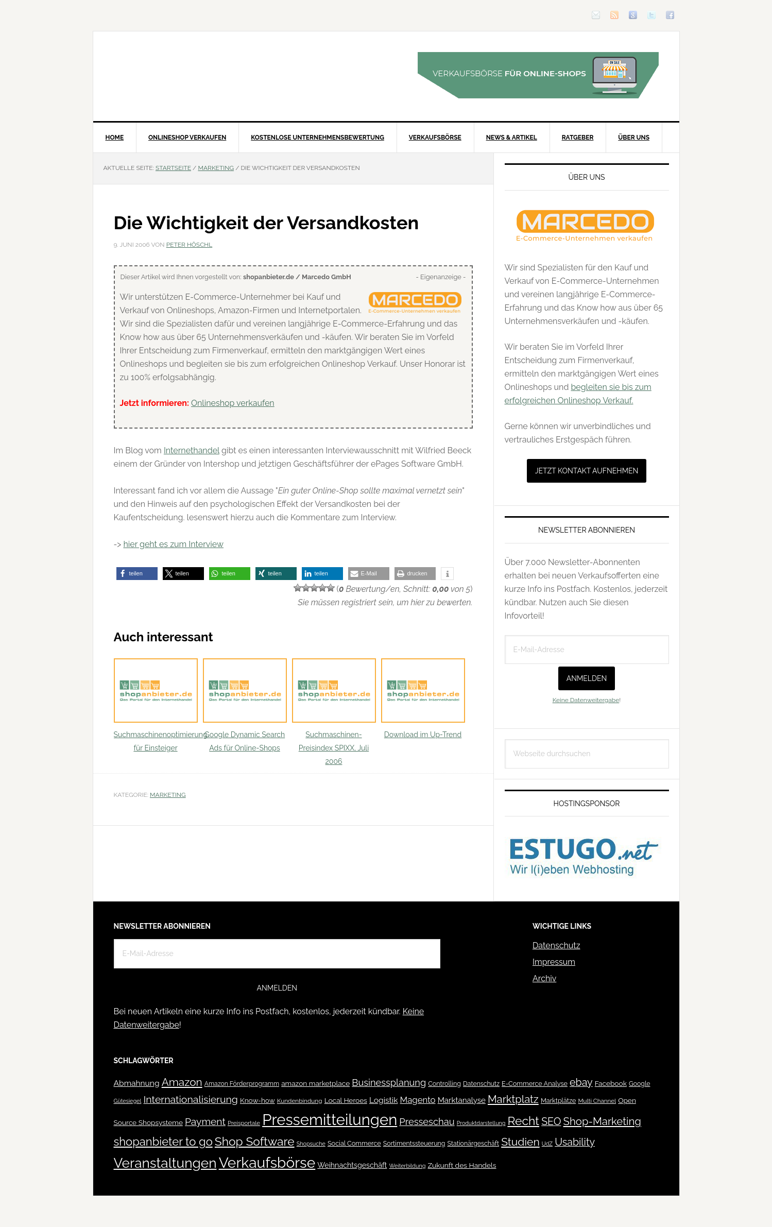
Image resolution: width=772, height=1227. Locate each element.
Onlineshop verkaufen (233, 403)
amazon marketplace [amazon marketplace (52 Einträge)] (315, 1083)
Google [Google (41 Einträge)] (639, 1083)
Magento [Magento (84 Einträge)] (418, 1100)
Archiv (544, 978)
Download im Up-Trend (423, 698)
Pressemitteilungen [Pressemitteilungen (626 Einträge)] (329, 1120)
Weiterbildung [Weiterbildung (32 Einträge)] (407, 1166)
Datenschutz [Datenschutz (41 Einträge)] (481, 1083)
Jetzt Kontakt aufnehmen (587, 471)
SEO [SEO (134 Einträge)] (551, 1122)
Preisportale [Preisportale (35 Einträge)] (244, 1123)
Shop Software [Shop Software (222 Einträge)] (255, 1141)
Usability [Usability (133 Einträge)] (575, 1142)
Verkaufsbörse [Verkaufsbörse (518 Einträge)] (267, 1162)
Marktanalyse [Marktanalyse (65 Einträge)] (462, 1100)
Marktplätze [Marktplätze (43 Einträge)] (558, 1100)
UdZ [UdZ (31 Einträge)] (547, 1143)
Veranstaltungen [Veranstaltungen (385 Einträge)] (165, 1163)
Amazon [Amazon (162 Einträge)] (182, 1082)
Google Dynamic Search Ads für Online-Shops (245, 705)
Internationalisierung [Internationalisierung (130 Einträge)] (190, 1099)
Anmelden (587, 678)
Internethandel (191, 450)
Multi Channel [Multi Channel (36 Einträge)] (597, 1100)
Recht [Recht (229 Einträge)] (523, 1121)
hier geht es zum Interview (173, 544)
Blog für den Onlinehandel (181, 75)
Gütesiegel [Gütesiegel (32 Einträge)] (128, 1101)
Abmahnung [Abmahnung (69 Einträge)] (137, 1083)
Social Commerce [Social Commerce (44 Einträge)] (354, 1143)
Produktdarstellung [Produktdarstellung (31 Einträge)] (481, 1123)
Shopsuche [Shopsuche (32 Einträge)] (311, 1143)
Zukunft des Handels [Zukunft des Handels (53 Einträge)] (462, 1165)
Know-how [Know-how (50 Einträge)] (257, 1100)
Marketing (168, 794)
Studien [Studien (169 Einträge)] (520, 1141)
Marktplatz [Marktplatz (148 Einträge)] (513, 1099)
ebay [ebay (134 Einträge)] (581, 1082)
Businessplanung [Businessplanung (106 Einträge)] (389, 1082)
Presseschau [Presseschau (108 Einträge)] (426, 1121)
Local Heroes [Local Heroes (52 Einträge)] (345, 1100)
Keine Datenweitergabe (586, 700)
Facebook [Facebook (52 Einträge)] (611, 1083)
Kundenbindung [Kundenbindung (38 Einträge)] (299, 1100)
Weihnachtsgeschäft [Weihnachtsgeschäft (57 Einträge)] (352, 1165)
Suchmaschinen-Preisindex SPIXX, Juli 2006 (334, 712)
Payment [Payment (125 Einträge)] (205, 1121)
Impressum (554, 962)
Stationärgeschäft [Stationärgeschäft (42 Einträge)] (474, 1143)
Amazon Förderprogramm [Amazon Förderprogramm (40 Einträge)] (241, 1083)
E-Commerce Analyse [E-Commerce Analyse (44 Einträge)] (535, 1083)
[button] (137, 573)
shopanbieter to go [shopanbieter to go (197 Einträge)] (163, 1141)
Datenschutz (556, 945)
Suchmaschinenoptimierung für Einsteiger (161, 705)
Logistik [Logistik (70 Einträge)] (383, 1100)
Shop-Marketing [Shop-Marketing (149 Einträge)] (602, 1121)
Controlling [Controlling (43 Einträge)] (444, 1083)
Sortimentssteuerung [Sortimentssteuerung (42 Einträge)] (414, 1143)
